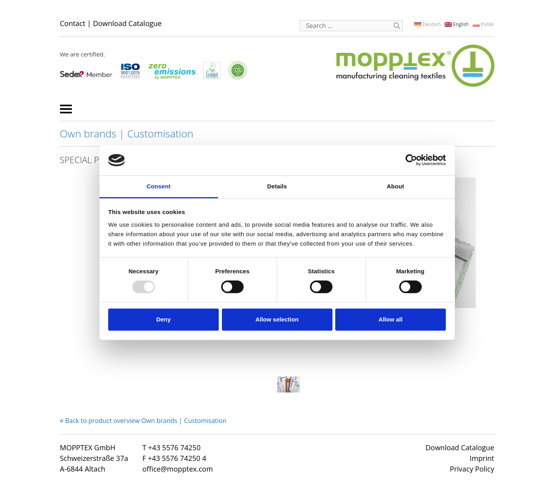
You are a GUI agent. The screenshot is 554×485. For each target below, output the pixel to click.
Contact (73, 23)
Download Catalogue (127, 23)
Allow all (391, 319)
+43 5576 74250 (174, 447)
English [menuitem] (461, 24)
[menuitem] (427, 24)
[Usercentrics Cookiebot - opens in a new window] (411, 160)
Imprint (481, 458)
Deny (163, 319)
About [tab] (395, 186)
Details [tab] (277, 186)
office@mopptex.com (177, 469)
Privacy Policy (472, 469)
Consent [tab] (158, 186)
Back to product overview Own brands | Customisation (143, 420)
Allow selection (277, 319)
